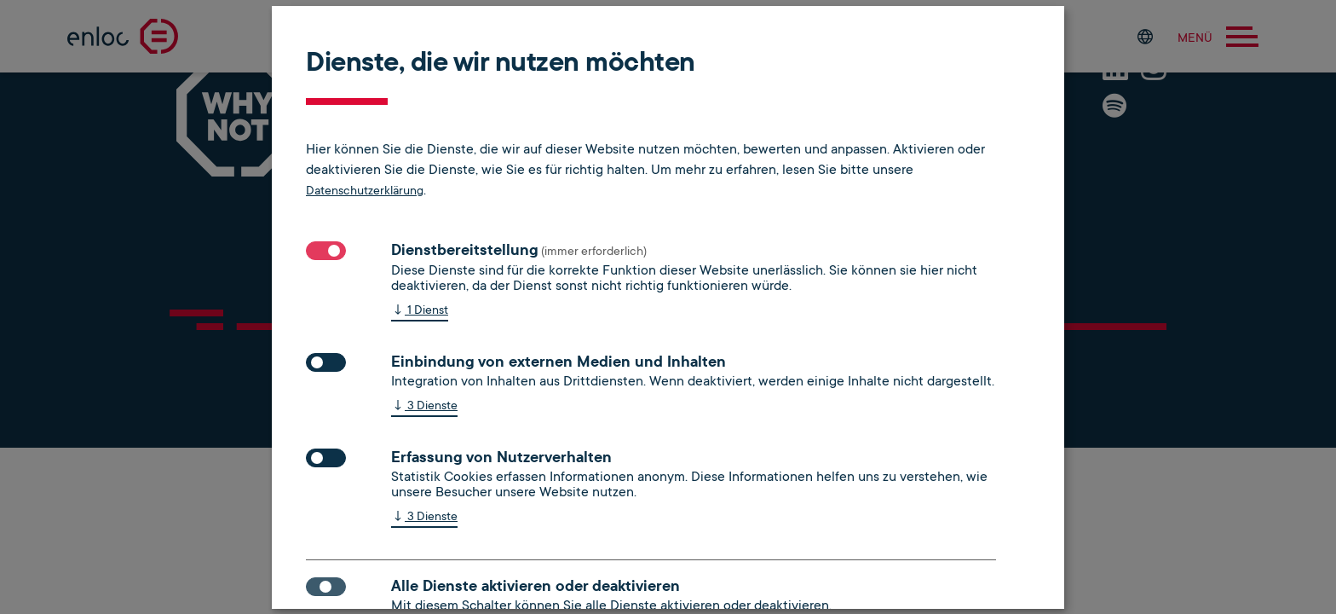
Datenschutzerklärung (364, 190)
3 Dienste (424, 406)
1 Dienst (419, 311)
